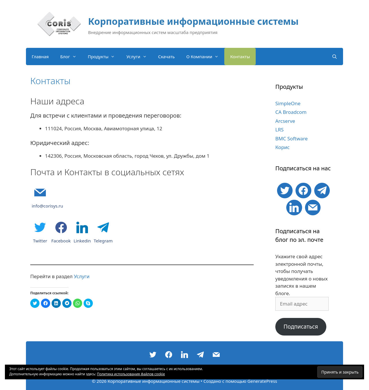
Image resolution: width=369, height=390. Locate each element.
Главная (40, 56)
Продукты (104, 56)
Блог (71, 56)
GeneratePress (262, 381)
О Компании (205, 56)
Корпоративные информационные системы (193, 21)
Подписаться (300, 326)
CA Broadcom (290, 112)
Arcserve (285, 121)
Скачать (166, 56)
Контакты (240, 56)
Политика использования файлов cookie (131, 374)
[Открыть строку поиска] (334, 56)
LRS (279, 129)
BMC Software (291, 138)
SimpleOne (287, 103)
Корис (282, 147)
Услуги (139, 56)
